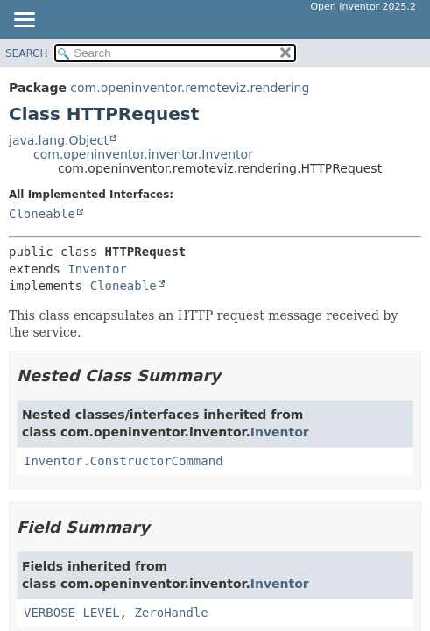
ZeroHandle (171, 613)
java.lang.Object (59, 140)
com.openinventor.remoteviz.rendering (189, 88)
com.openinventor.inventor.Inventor (143, 154)
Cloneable (42, 214)
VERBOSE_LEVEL (72, 613)
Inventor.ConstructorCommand (123, 461)
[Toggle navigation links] (24, 21)
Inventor (96, 269)
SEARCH (26, 53)
